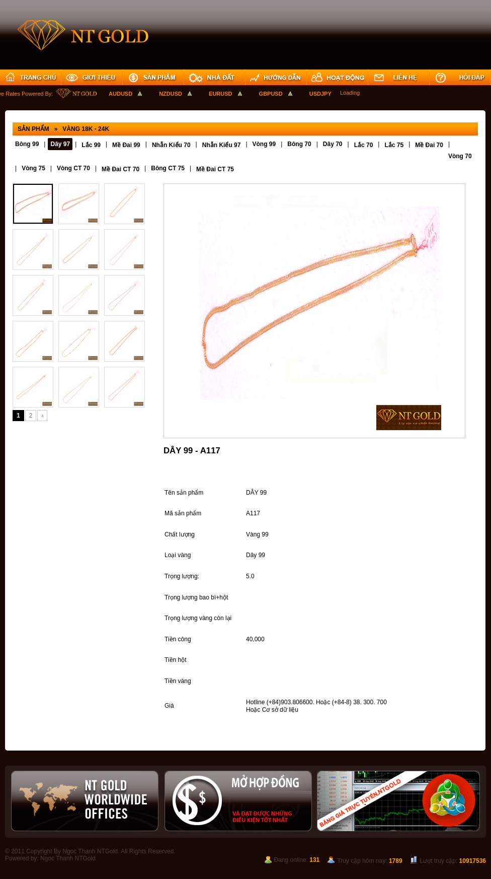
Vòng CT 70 (73, 168)
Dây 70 (333, 144)
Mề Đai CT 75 (215, 169)
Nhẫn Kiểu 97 (221, 145)
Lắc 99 (91, 145)
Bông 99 (27, 144)
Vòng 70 (460, 156)
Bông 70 (299, 144)
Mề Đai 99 (126, 145)
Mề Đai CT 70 (120, 169)
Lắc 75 (393, 145)
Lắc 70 (363, 145)
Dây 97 (60, 144)
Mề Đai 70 (429, 145)
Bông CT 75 (168, 168)
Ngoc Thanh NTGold (68, 858)
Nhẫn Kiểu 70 (171, 145)
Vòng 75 (33, 168)
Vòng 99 (264, 144)
